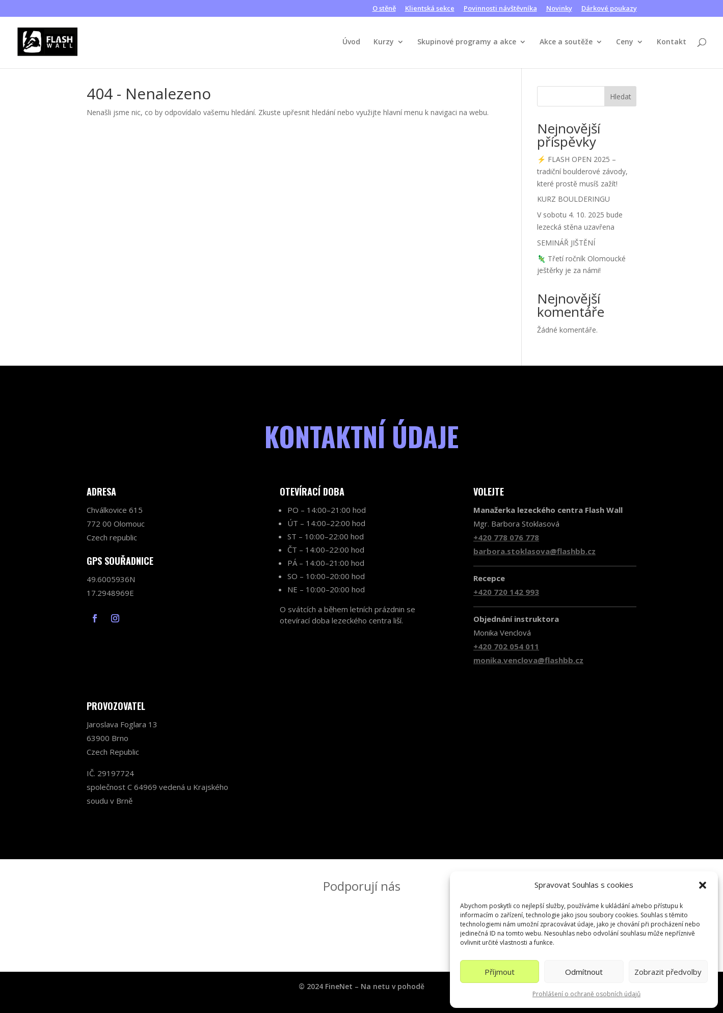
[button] (703, 885)
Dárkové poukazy (609, 9)
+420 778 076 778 (506, 537)
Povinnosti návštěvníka (500, 9)
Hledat (620, 96)
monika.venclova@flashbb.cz (528, 660)
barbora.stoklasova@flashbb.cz (534, 551)
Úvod (351, 42)
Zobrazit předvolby (668, 972)
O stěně (384, 9)
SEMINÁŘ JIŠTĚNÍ (566, 243)
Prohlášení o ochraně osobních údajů (586, 994)
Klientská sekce (429, 9)
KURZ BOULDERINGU (573, 199)
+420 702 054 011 (506, 646)
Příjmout (500, 972)
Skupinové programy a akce (466, 42)
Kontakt (671, 42)
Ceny (624, 42)
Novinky (559, 9)
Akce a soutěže (566, 42)
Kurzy (383, 42)
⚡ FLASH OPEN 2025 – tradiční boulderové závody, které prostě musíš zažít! (582, 171)
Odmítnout (584, 972)
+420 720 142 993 (506, 592)
